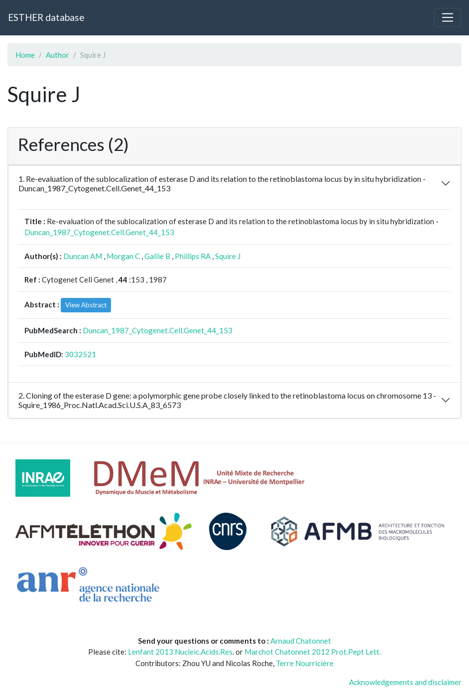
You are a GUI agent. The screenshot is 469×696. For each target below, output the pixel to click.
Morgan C (123, 256)
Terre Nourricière (305, 663)
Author (57, 54)
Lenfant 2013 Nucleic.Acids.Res (180, 651)
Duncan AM (82, 256)
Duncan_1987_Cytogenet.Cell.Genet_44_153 (99, 232)
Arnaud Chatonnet (300, 640)
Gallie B (157, 256)
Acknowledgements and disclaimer (405, 682)
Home (25, 54)
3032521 (80, 354)
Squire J (227, 256)
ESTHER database (46, 17)
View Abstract (86, 305)
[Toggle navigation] (447, 17)
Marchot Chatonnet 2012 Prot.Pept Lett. (312, 651)
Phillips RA (193, 256)
